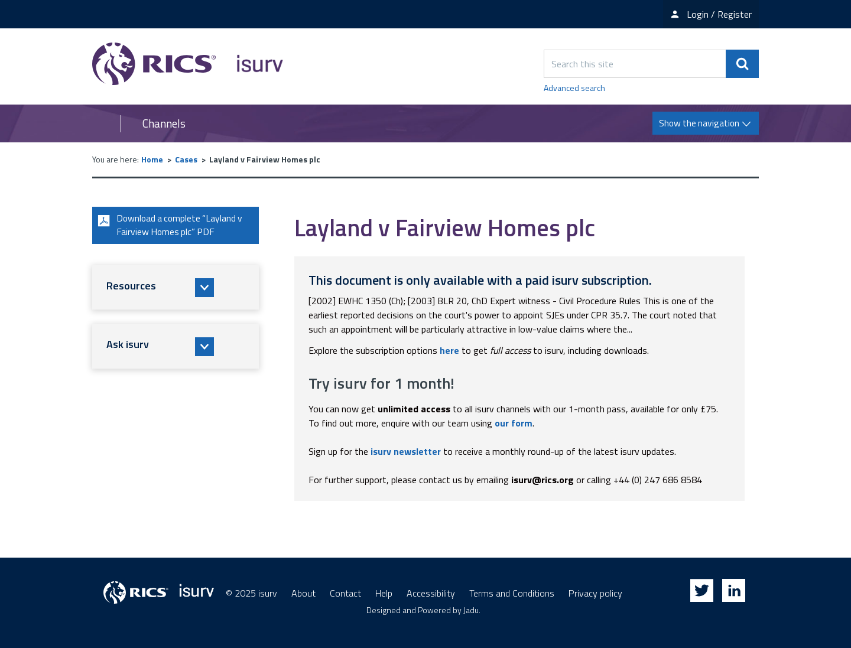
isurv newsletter (406, 451)
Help (383, 593)
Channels (164, 123)
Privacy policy (595, 593)
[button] (175, 288)
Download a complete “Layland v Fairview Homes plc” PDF (171, 225)
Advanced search (574, 88)
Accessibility (431, 593)
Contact (345, 593)
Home (152, 159)
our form (513, 423)
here (449, 350)
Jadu (471, 610)
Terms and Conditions (511, 593)
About (303, 593)
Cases (186, 159)
